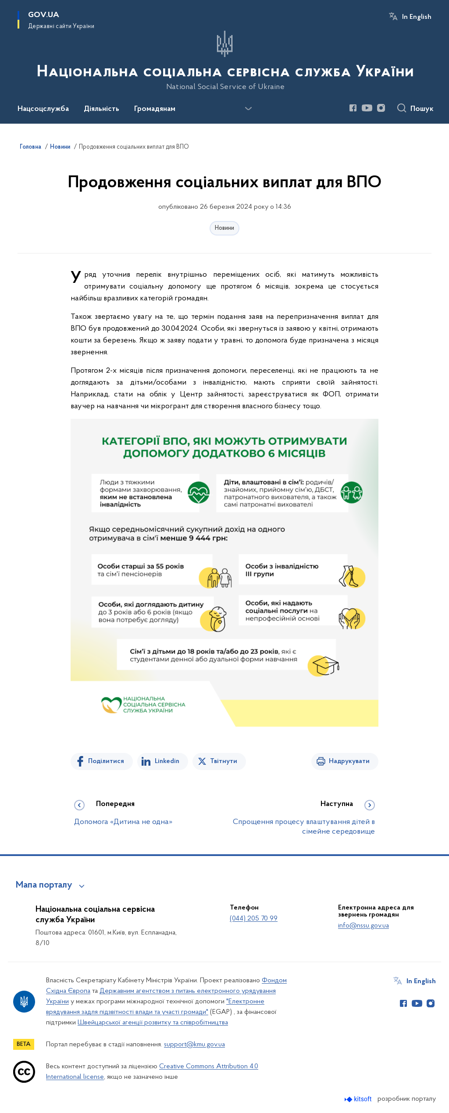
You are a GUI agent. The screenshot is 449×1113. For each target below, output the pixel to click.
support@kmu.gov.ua (194, 1044)
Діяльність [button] (101, 109)
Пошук (422, 109)
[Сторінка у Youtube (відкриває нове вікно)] (367, 108)
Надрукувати (349, 761)
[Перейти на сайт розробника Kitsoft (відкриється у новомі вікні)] (359, 1099)
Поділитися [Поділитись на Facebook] (106, 761)
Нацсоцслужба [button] (43, 109)
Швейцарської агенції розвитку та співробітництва (153, 1022)
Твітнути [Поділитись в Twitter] (223, 761)
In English (416, 17)
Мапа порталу (44, 885)
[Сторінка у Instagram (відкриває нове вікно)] (381, 108)
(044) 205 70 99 (254, 918)
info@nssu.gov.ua (363, 925)
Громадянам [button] (154, 109)
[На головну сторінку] (224, 61)
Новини (224, 228)
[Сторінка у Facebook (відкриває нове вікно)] (353, 108)
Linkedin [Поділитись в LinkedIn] (167, 761)
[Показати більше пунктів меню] (248, 108)
